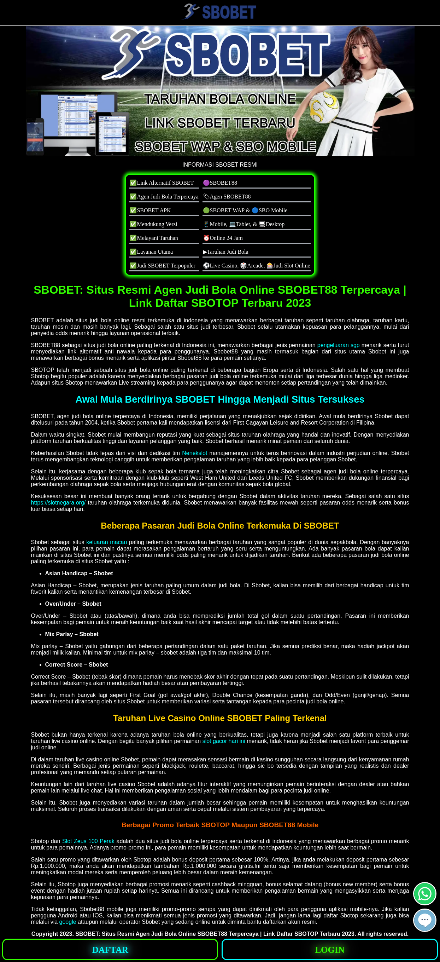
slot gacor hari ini (224, 741)
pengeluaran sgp (338, 345)
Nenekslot (194, 453)
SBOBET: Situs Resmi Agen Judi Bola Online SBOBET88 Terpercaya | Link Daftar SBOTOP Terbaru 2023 (214, 934)
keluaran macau (106, 542)
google (67, 922)
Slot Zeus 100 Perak (88, 841)
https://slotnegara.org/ (58, 503)
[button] (424, 920)
